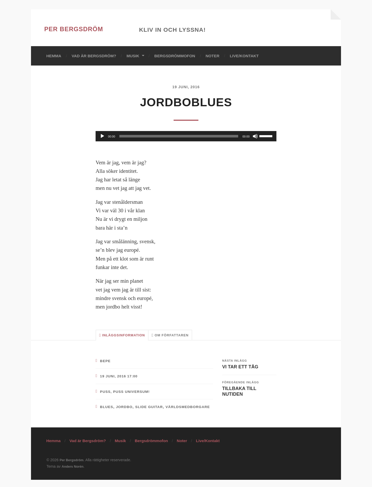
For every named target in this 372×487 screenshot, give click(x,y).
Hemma (53, 56)
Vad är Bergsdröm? (94, 56)
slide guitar (153, 409)
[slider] (178, 136)
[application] (186, 136)
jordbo (126, 409)
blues (107, 409)
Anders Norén (73, 474)
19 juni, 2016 (186, 87)
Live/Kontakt (244, 56)
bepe (106, 363)
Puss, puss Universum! (127, 394)
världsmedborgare (120, 414)
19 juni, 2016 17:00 (121, 378)
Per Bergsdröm (87, 27)
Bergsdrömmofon (174, 56)
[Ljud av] (255, 136)
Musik (133, 56)
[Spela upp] (102, 136)
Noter (213, 56)
